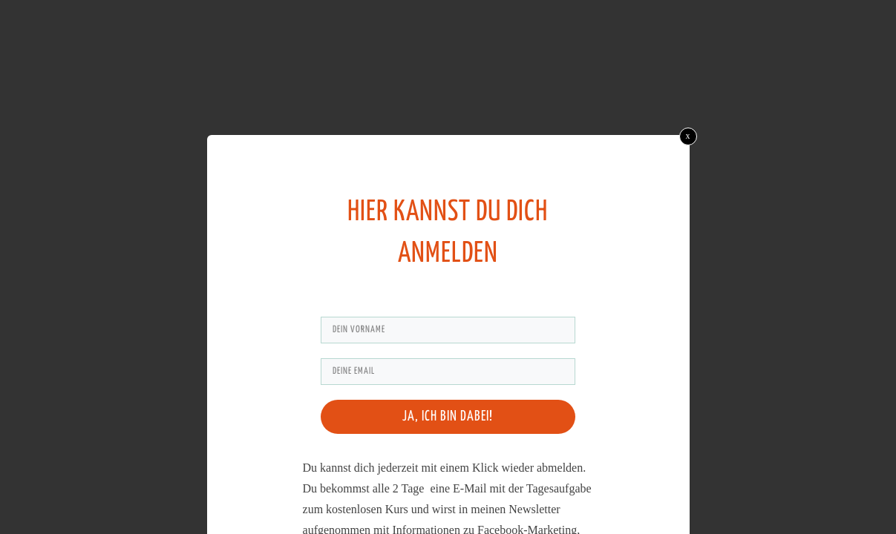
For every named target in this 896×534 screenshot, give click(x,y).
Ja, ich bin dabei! (447, 416)
